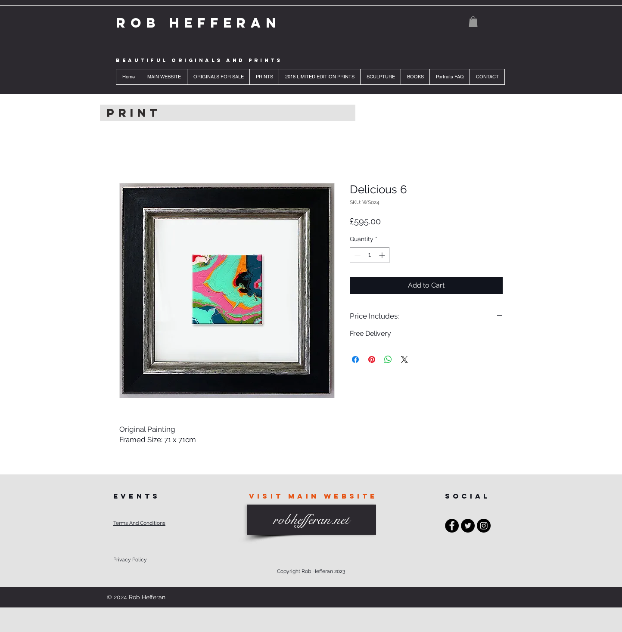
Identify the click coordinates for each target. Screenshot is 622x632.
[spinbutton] (369, 255)
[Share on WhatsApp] (388, 359)
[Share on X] (404, 359)
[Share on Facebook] (355, 359)
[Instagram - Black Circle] (484, 526)
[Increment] (382, 255)
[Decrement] (356, 255)
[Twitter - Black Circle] (468, 526)
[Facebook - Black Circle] (452, 526)
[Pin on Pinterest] (372, 359)
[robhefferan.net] (311, 520)
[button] (473, 21)
